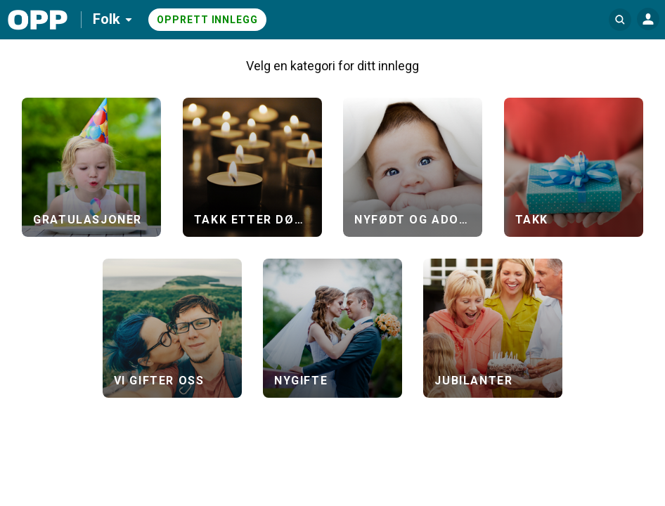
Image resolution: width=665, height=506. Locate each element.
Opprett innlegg (207, 19)
